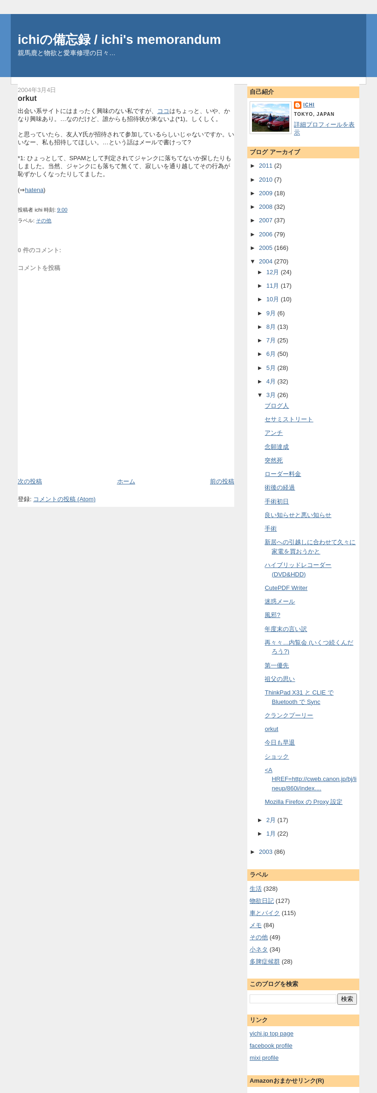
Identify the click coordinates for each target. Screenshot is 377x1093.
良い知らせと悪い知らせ (298, 514)
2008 (266, 206)
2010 (266, 179)
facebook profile (271, 1045)
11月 (273, 285)
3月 (272, 394)
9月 (272, 313)
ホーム (126, 481)
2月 (272, 819)
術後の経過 (280, 487)
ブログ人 (277, 405)
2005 (266, 247)
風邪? (272, 614)
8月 (272, 326)
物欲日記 (262, 900)
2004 (266, 261)
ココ (163, 110)
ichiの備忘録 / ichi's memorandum (119, 39)
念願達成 (277, 446)
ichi (308, 104)
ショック (277, 756)
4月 (272, 381)
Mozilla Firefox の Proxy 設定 (303, 801)
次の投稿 (30, 481)
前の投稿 (222, 481)
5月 (272, 367)
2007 (266, 220)
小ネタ (259, 949)
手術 (271, 528)
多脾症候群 (265, 961)
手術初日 (277, 501)
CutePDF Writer (286, 587)
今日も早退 (280, 742)
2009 (266, 193)
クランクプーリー (289, 715)
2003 (266, 851)
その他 (43, 220)
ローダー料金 (283, 473)
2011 (266, 165)
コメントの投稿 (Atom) (64, 499)
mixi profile (264, 1057)
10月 (273, 299)
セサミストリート (289, 419)
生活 (256, 888)
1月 (272, 833)
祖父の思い (280, 678)
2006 (266, 234)
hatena (34, 189)
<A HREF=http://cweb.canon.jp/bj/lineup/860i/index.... (310, 779)
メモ (256, 925)
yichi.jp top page (271, 1033)
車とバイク (265, 912)
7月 (272, 340)
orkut (27, 98)
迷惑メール (280, 601)
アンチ (274, 432)
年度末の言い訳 (286, 628)
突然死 (274, 460)
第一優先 (277, 665)
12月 (273, 272)
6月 (272, 353)
